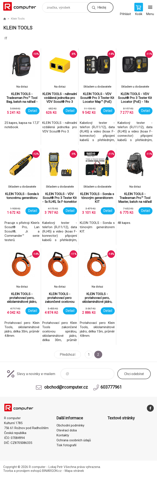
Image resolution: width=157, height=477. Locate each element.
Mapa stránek (74, 471)
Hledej (101, 7)
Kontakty (63, 435)
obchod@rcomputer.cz (66, 387)
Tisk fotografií (66, 445)
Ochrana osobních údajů (74, 440)
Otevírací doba (67, 430)
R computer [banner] (22, 6)
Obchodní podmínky (70, 425)
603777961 (111, 387)
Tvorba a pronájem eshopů (22, 471)
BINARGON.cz (52, 471)
